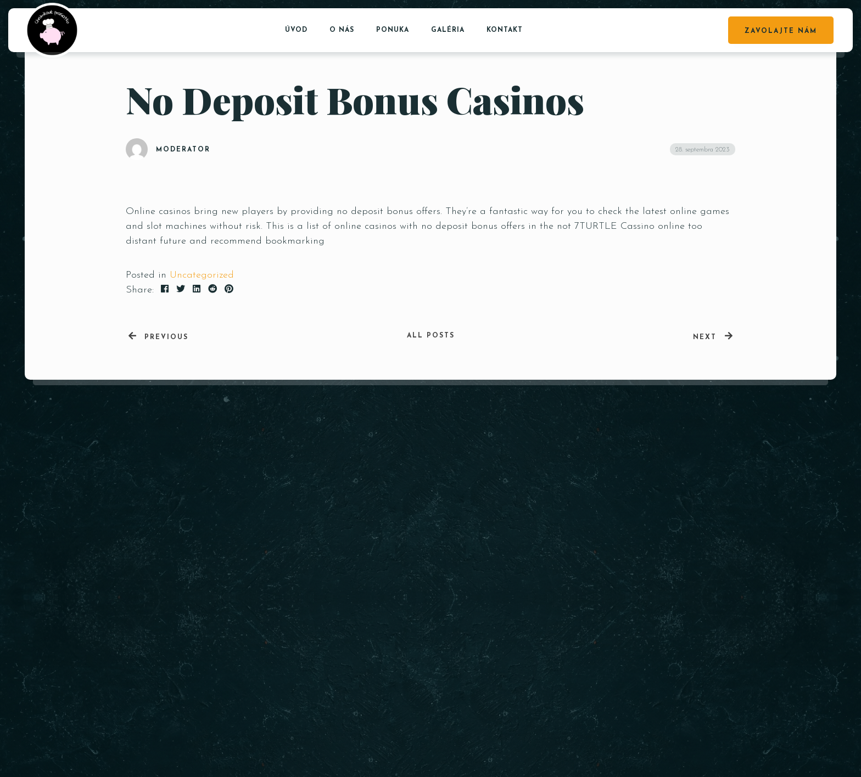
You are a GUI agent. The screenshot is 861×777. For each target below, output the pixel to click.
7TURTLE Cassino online (629, 226)
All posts (431, 336)
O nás (341, 30)
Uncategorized (202, 275)
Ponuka (392, 30)
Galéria (448, 30)
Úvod (296, 30)
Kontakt (505, 30)
